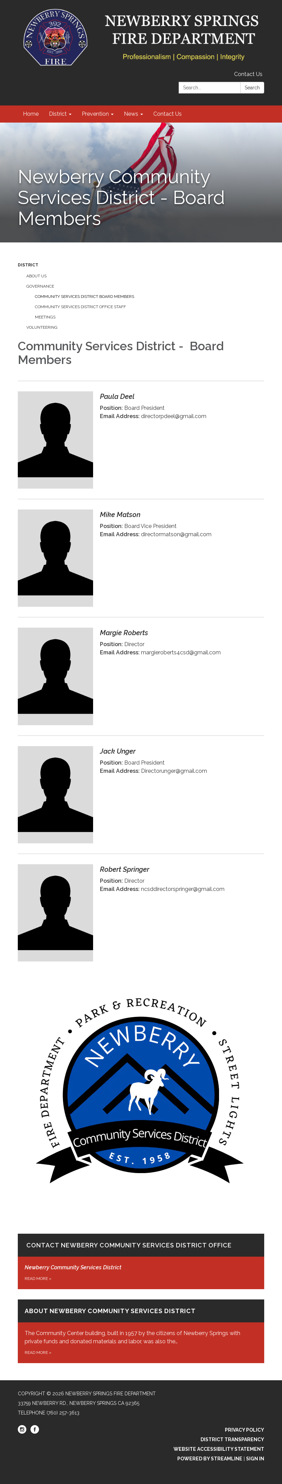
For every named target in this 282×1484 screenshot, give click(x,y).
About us (36, 276)
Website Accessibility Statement (219, 1449)
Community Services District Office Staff (80, 306)
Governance (40, 286)
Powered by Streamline (209, 1458)
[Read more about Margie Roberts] (141, 676)
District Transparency (232, 1439)
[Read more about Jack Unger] (141, 794)
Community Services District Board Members (84, 296)
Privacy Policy (244, 1430)
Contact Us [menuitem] (167, 114)
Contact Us (248, 74)
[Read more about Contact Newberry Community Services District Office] (141, 1138)
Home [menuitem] (31, 114)
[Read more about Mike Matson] (141, 558)
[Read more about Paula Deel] (141, 440)
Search (252, 87)
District (28, 265)
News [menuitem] (131, 114)
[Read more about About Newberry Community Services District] (141, 1331)
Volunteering (41, 327)
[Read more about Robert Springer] (141, 913)
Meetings (45, 317)
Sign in (255, 1458)
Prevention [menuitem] (95, 114)
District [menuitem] (58, 114)
